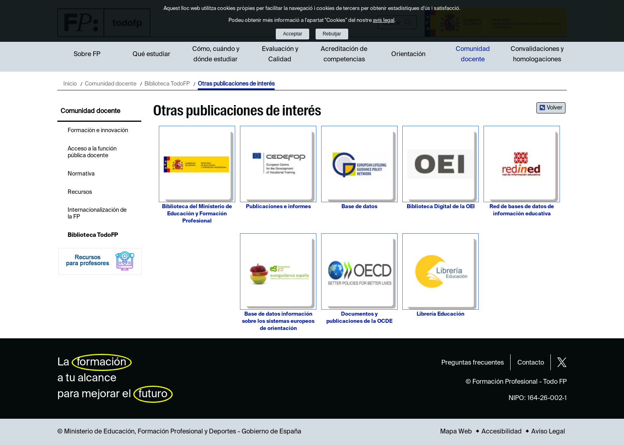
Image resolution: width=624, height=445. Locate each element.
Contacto (530, 363)
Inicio (70, 84)
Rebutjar (332, 34)
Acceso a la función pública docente (92, 152)
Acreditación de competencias (344, 54)
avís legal (383, 20)
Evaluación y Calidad (280, 54)
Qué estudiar (151, 54)
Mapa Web (456, 432)
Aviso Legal (548, 432)
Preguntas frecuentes (472, 363)
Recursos (80, 192)
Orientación (408, 54)
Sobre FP (87, 54)
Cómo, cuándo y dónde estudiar (215, 54)
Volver (554, 108)
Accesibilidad (502, 432)
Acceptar (292, 34)
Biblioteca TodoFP (167, 84)
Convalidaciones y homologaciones (537, 54)
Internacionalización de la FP (97, 213)
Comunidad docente (473, 54)
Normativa (81, 174)
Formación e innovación (98, 130)
